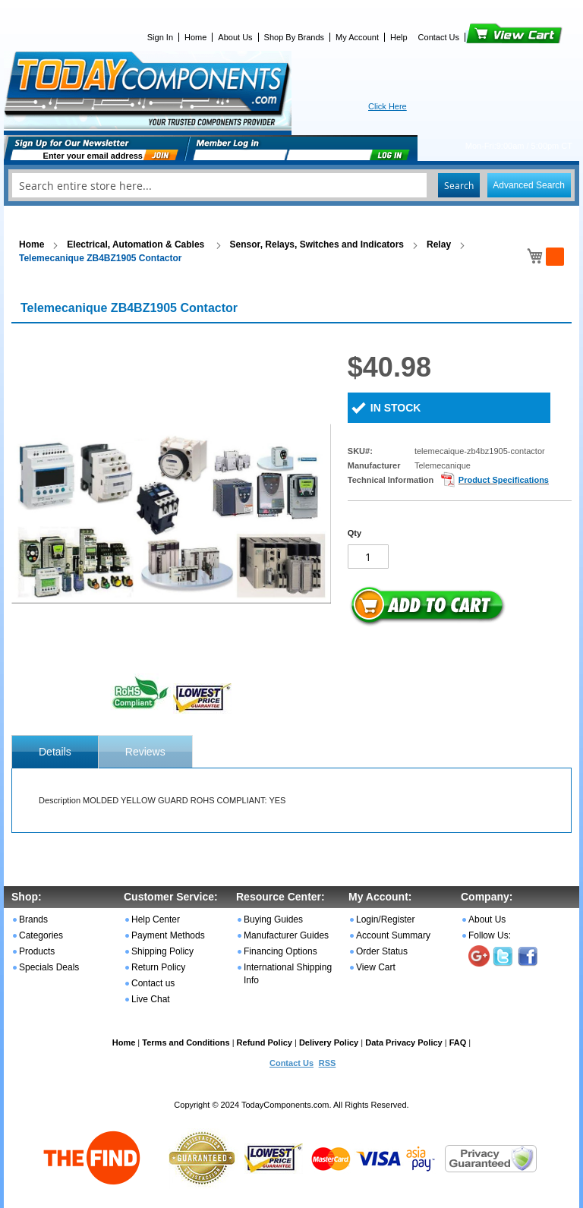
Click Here (387, 106)
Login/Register (385, 919)
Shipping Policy (162, 951)
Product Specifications (504, 479)
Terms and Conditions (185, 1042)
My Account (357, 37)
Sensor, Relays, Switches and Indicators (317, 244)
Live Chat (150, 999)
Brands (33, 919)
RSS (327, 1063)
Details (55, 752)
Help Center (155, 919)
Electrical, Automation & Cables (136, 244)
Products (37, 951)
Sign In (160, 37)
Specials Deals (49, 967)
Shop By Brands (294, 37)
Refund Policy (264, 1042)
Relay (439, 244)
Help (399, 37)
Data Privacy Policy (404, 1042)
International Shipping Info (288, 974)
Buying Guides (273, 919)
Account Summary (393, 935)
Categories (41, 935)
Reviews (145, 752)
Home (195, 37)
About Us (235, 37)
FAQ (458, 1042)
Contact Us (438, 37)
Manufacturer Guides (286, 935)
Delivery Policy (328, 1042)
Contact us (153, 983)
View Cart (488, 37)
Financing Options (280, 951)
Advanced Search (529, 185)
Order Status (382, 951)
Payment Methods (168, 935)
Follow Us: (489, 935)
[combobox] (291, 185)
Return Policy (158, 967)
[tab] (55, 751)
